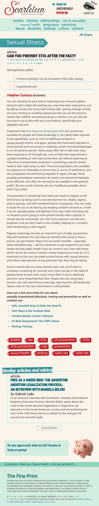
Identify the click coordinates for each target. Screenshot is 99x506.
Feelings (50, 28)
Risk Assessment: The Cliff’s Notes (35, 321)
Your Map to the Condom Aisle (31, 311)
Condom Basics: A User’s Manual (32, 316)
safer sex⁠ (71, 233)
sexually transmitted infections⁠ (27, 296)
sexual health (20, 353)
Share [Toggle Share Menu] (85, 34)
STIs (43, 340)
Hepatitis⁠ (12, 124)
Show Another (49, 428)
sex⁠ (45, 154)
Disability (34, 28)
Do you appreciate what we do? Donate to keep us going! (34, 448)
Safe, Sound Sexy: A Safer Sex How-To (36, 305)
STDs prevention (22, 346)
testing (42, 353)
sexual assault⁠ (15, 143)
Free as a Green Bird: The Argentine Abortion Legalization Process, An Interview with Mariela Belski (39, 385)
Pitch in (61, 13)
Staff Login (49, 502)
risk (44, 346)
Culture (64, 28)
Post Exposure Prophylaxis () (45, 131)
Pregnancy (51, 24)
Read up (61, 4)
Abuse (20, 28)
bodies (15, 340)
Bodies (18, 20)
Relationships (50, 20)
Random (77, 28)
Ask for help (64, 9)
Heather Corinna (19, 95)
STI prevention (64, 340)
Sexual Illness (25, 43)
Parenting (69, 24)
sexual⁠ (74, 256)
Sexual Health (30, 24)
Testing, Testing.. (22, 326)
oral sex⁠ (20, 203)
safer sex (61, 353)
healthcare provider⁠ (67, 185)
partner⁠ (77, 215)
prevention (62, 346)
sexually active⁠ (25, 211)
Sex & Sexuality (74, 20)
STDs (86, 340)
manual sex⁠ (66, 203)
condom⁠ (12, 158)
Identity (32, 20)
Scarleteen (11, 464)
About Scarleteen (34, 502)
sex (30, 340)
